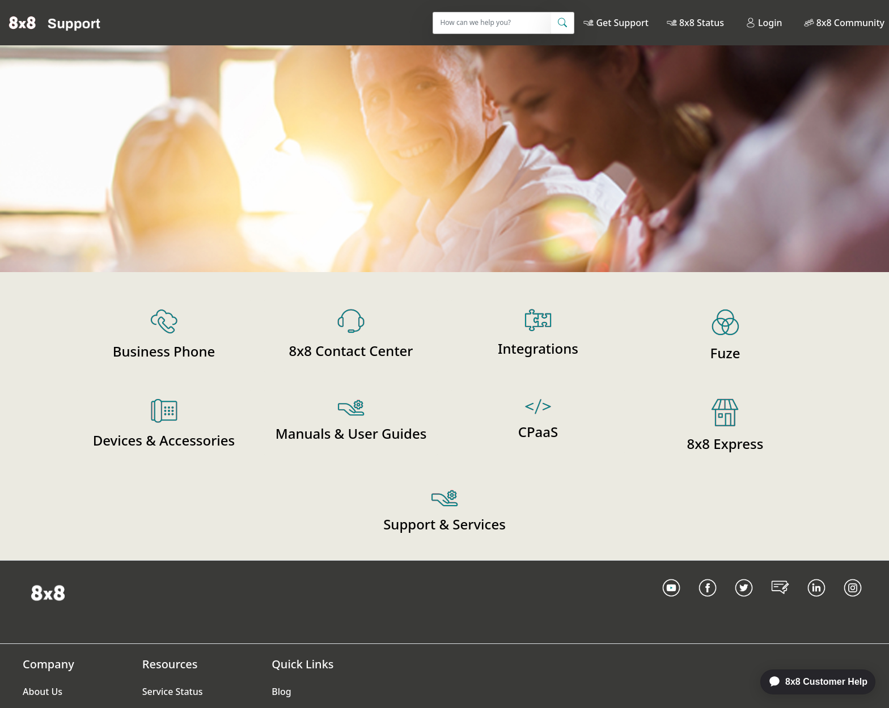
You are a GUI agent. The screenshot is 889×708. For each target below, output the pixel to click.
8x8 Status (701, 22)
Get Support (622, 22)
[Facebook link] (707, 602)
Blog (281, 691)
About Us (42, 691)
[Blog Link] (780, 602)
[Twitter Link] (744, 602)
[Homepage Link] (48, 592)
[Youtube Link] (671, 602)
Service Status (172, 691)
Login (764, 22)
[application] (812, 682)
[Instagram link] (853, 602)
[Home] (54, 23)
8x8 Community (850, 22)
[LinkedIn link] (816, 602)
